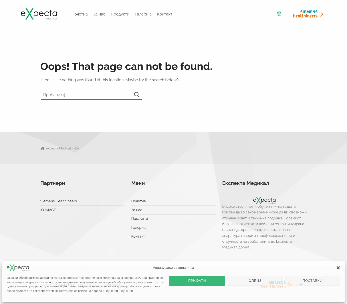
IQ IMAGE (48, 210)
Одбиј (255, 281)
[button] (338, 267)
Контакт (164, 14)
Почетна (80, 14)
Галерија (143, 14)
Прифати (197, 281)
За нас (99, 14)
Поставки (313, 281)
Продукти (120, 14)
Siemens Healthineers (58, 201)
